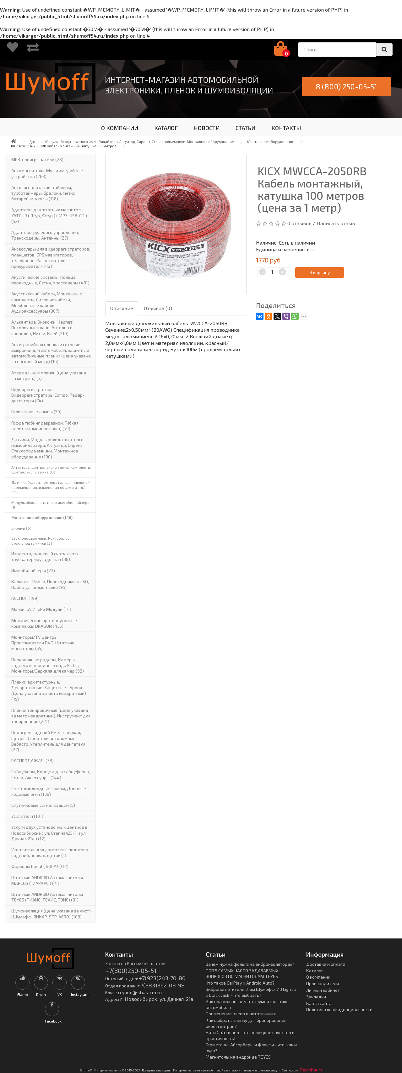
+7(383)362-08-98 (161, 985)
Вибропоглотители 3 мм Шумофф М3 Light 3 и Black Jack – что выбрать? (251, 992)
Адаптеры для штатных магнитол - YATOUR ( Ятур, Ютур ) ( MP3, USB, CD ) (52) (49, 215)
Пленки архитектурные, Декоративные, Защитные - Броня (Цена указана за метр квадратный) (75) (48, 690)
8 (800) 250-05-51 (346, 86)
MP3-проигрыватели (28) (37, 159)
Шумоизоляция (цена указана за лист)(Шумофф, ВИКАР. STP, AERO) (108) (51, 913)
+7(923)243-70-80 (162, 978)
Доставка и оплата (325, 964)
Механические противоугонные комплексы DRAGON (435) (44, 623)
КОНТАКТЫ (286, 127)
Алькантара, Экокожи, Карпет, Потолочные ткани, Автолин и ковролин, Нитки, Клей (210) (42, 327)
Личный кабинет (323, 990)
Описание (121, 308)
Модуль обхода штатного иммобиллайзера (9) (50, 505)
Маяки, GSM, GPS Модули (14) (41, 609)
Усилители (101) (27, 816)
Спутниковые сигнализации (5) (43, 805)
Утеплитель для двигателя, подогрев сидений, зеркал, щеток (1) (49, 852)
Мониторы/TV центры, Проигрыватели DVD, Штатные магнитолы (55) (42, 642)
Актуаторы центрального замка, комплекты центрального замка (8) (51, 469)
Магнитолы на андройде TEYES (238, 1057)
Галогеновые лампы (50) (36, 411)
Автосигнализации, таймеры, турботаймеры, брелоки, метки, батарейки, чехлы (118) (43, 193)
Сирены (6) (21, 528)
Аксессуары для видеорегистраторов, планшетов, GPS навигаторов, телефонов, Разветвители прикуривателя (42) (50, 257)
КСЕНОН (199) (25, 598)
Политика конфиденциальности (339, 1009)
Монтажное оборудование (270, 142)
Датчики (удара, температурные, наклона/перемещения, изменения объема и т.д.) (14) (50, 487)
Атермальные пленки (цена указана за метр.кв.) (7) (48, 375)
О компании (318, 977)
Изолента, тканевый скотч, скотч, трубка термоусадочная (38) (45, 556)
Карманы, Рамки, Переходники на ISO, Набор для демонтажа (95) (50, 584)
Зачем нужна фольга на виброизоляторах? (250, 964)
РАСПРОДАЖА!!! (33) (32, 760)
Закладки (316, 996)
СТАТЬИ (245, 127)
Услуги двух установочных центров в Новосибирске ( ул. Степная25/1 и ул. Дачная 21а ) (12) (49, 832)
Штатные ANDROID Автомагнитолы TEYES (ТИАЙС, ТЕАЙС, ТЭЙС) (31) (47, 896)
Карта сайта (319, 1003)
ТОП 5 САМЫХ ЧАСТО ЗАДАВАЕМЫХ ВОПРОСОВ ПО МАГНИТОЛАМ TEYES (242, 973)
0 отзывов (299, 223)
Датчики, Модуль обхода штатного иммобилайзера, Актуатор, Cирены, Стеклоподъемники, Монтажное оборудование (132, 142)
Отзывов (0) (158, 308)
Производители (322, 983)
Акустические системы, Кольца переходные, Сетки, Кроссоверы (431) (50, 279)
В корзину (320, 272)
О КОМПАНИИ (119, 127)
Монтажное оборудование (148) (42, 517)
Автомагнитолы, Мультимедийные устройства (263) (47, 173)
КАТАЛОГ (166, 127)
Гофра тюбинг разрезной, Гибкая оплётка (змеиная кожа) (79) (45, 425)
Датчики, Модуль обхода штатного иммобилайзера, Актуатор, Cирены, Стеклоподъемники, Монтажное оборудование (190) (47, 448)
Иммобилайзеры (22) (33, 570)
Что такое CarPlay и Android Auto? (240, 983)
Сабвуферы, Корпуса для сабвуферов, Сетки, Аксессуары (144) (50, 774)
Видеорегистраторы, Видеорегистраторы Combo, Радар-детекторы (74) (47, 395)
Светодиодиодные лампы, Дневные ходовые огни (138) (48, 791)
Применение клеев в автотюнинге (241, 1013)
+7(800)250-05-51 (130, 970)
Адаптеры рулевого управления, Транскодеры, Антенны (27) (45, 235)
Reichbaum (311, 1069)
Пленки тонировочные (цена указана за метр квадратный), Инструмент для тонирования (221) (50, 715)
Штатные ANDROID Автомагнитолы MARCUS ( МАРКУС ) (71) (47, 880)
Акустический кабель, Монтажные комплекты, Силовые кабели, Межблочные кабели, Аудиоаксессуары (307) (46, 302)
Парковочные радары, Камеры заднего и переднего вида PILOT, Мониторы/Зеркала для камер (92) (47, 665)
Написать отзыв (336, 223)
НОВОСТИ (207, 127)
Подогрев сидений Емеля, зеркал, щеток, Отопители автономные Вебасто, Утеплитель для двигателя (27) (48, 741)
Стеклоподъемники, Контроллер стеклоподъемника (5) (40, 540)
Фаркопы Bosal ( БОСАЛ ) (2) (39, 866)
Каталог (314, 970)
